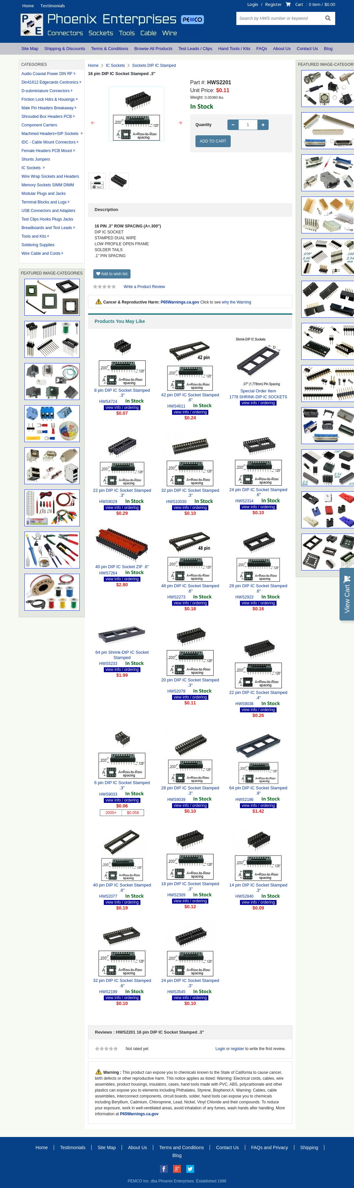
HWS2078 (176, 691)
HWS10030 (176, 501)
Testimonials (52, 6)
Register (273, 4)
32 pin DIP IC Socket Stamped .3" (190, 493)
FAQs (261, 48)
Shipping (309, 1147)
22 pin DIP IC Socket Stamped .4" (258, 695)
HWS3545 (176, 992)
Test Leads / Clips (195, 48)
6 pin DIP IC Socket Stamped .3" (122, 785)
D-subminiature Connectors (45, 91)
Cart (299, 4)
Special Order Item (258, 390)
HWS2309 (176, 895)
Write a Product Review (144, 286)
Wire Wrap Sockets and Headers (50, 176)
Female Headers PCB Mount (46, 150)
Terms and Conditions (181, 1147)
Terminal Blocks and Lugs (44, 202)
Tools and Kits (33, 236)
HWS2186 (244, 799)
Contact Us (307, 48)
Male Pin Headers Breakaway (47, 108)
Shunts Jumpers (35, 159)
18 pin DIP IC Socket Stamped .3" (190, 886)
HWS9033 (108, 794)
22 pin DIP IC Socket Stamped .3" (122, 493)
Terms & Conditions (109, 48)
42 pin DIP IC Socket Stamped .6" (190, 397)
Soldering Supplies (37, 245)
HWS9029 (108, 501)
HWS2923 (244, 597)
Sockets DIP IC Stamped (154, 65)
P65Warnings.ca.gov (180, 302)
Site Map (29, 48)
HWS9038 (244, 703)
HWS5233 (108, 663)
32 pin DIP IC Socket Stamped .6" (122, 983)
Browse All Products (153, 48)
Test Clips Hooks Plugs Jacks (47, 219)
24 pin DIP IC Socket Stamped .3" (190, 983)
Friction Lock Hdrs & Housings (47, 99)
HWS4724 (108, 401)
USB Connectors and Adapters (48, 210)
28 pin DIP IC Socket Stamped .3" (190, 790)
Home (28, 6)
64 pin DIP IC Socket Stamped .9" (258, 790)
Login (253, 4)
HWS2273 (176, 597)
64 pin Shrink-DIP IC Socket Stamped (122, 655)
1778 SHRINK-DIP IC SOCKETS (258, 397)
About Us (282, 48)
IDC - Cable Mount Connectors (48, 142)
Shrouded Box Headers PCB (46, 116)
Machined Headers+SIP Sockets (50, 133)
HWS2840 (244, 896)
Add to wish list (112, 274)
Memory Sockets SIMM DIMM (47, 185)
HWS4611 (176, 406)
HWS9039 (176, 799)
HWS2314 (244, 501)
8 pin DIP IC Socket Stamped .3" (122, 393)
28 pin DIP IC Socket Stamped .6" (258, 588)
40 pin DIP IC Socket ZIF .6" (122, 566)
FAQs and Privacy (269, 1147)
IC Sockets (31, 168)
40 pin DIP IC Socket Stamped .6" (122, 888)
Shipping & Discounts (64, 48)
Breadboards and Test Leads (46, 227)
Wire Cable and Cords (40, 253)
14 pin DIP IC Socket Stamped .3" (258, 888)
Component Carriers (39, 125)
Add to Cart (213, 141)
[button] (93, 123)
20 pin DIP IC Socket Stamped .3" (190, 682)
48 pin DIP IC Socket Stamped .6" (190, 588)
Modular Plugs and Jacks (43, 193)
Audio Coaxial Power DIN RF (47, 73)
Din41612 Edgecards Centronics (49, 82)
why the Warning (236, 302)
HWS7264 (108, 573)
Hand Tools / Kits (234, 48)
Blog (328, 48)
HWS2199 (108, 992)
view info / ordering (122, 407)
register (237, 1048)
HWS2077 (108, 896)
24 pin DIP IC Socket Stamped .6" (258, 492)
